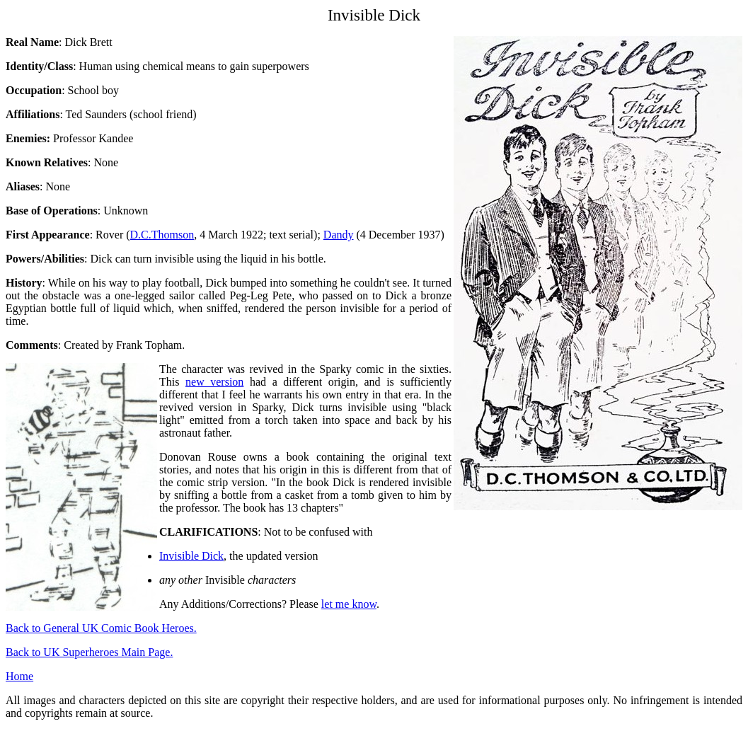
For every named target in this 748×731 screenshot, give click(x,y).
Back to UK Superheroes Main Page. (89, 652)
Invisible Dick (191, 556)
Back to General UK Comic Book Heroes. (101, 628)
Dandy (338, 235)
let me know (348, 604)
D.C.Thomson (162, 235)
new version (214, 382)
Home (19, 676)
